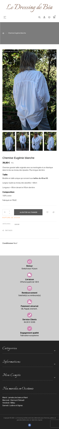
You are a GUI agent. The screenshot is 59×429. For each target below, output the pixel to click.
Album (17, 224)
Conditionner (7, 243)
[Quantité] (7, 212)
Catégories (6, 224)
